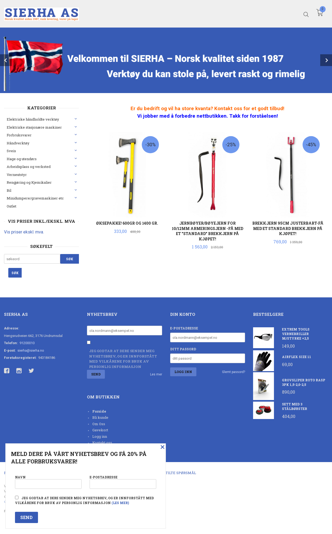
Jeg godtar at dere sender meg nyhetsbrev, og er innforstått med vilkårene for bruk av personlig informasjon (123, 358)
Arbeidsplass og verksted (29, 166)
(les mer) (120, 503)
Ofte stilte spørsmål (174, 472)
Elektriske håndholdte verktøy (33, 119)
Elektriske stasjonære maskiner (34, 127)
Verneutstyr (17, 174)
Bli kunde (100, 417)
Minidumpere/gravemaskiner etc (35, 198)
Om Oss (98, 423)
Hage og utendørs (22, 158)
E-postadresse (184, 328)
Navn (48, 482)
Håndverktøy (18, 143)
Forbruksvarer (19, 135)
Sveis (11, 150)
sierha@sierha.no (30, 350)
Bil (9, 190)
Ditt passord (183, 349)
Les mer (156, 374)
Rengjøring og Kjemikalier (29, 182)
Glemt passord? (233, 372)
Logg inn (99, 436)
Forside (99, 411)
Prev (6, 60)
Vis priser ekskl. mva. (24, 232)
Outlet (11, 206)
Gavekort (100, 430)
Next (326, 60)
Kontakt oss (102, 442)
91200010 (27, 343)
